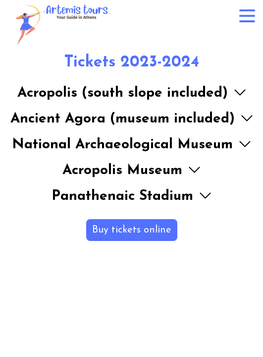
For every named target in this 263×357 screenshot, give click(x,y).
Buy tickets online (131, 230)
